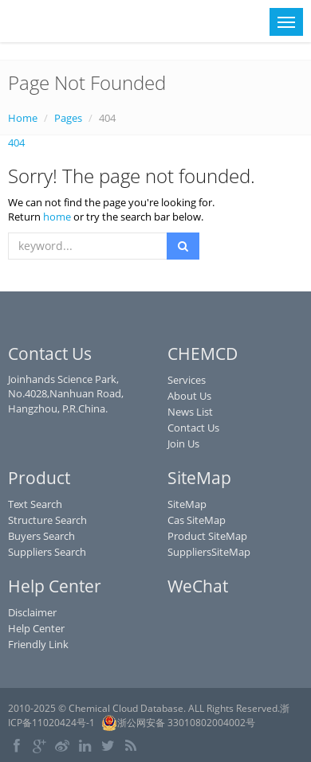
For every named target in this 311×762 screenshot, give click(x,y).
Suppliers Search (47, 552)
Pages (68, 118)
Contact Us (193, 427)
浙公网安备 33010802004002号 (178, 723)
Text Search (35, 504)
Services (186, 380)
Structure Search (47, 520)
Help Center (36, 628)
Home (22, 118)
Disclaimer (32, 612)
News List (190, 411)
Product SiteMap (207, 536)
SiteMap (187, 504)
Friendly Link (38, 644)
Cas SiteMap (196, 520)
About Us (189, 396)
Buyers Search (41, 536)
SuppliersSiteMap (208, 552)
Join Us (183, 443)
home (57, 216)
